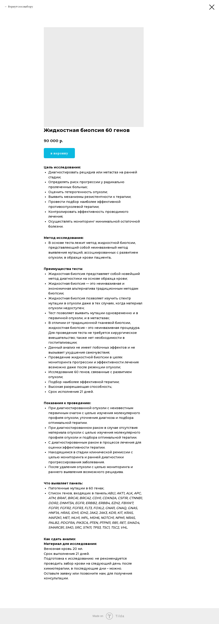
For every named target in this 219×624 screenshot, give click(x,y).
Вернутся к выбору (20, 6)
